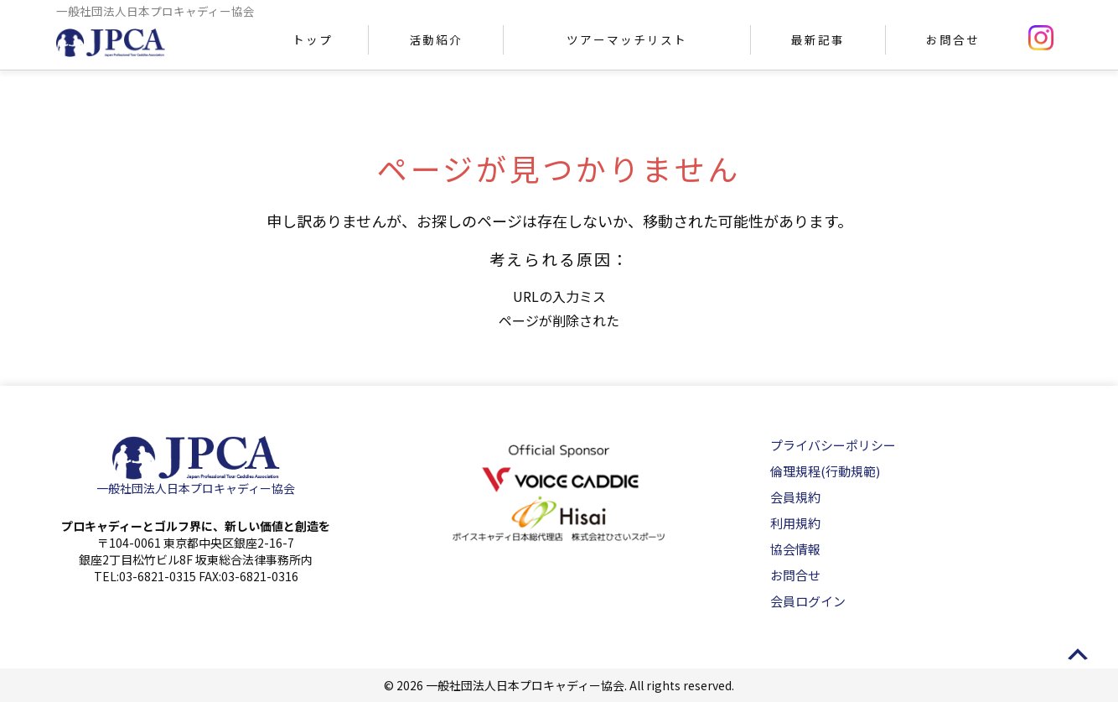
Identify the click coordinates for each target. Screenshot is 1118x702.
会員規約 (795, 497)
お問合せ (953, 39)
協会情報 (795, 549)
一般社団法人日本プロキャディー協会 (195, 488)
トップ (312, 39)
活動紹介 (436, 39)
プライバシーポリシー (833, 445)
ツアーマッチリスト (626, 39)
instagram (1040, 37)
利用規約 (795, 523)
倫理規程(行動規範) (825, 471)
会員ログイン (808, 601)
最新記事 (818, 39)
